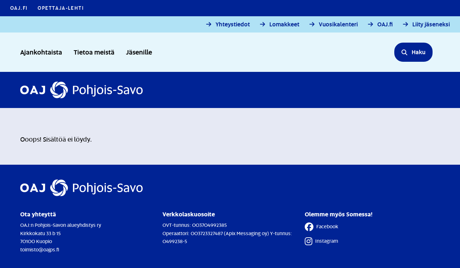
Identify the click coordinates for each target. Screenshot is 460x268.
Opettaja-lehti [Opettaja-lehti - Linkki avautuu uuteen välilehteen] (61, 7)
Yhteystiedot (233, 24)
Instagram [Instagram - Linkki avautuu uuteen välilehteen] (321, 241)
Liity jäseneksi (431, 24)
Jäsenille (139, 51)
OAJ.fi (385, 24)
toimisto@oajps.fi (39, 249)
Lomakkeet (284, 24)
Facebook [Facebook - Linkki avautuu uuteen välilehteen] (321, 226)
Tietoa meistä (94, 51)
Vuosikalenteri (338, 24)
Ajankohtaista (41, 51)
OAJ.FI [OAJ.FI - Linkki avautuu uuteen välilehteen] (18, 7)
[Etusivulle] (81, 90)
